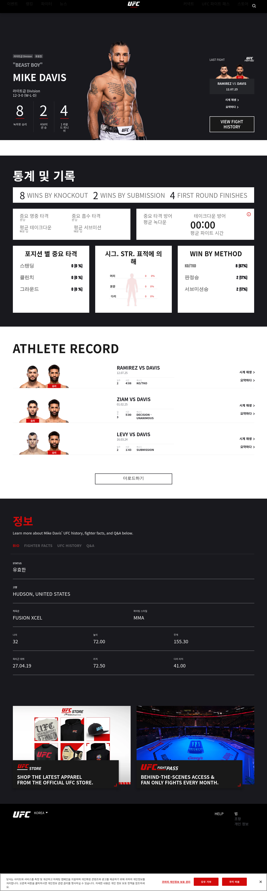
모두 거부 (206, 881)
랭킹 (26, 15)
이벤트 (11, 15)
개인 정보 (242, 823)
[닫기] (260, 881)
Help (219, 813)
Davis (153, 368)
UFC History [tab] (69, 545)
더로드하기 (133, 479)
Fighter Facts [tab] (38, 545)
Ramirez (127, 368)
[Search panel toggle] (254, 15)
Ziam (122, 399)
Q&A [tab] (90, 545)
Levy (122, 434)
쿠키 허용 (234, 881)
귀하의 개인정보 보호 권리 (176, 881)
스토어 (244, 15)
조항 (238, 818)
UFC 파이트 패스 (221, 15)
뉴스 (58, 15)
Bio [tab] (16, 545)
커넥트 (197, 15)
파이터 (43, 15)
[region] (133, 882)
